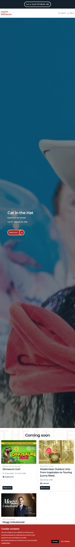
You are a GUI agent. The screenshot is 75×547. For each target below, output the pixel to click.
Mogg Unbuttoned (13, 522)
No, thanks (65, 541)
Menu (70, 13)
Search (62, 13)
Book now (13, 232)
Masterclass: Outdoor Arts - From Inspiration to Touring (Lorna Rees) (56, 472)
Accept (55, 541)
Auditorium (9, 477)
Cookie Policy (5, 543)
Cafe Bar (45, 483)
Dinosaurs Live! (11, 469)
